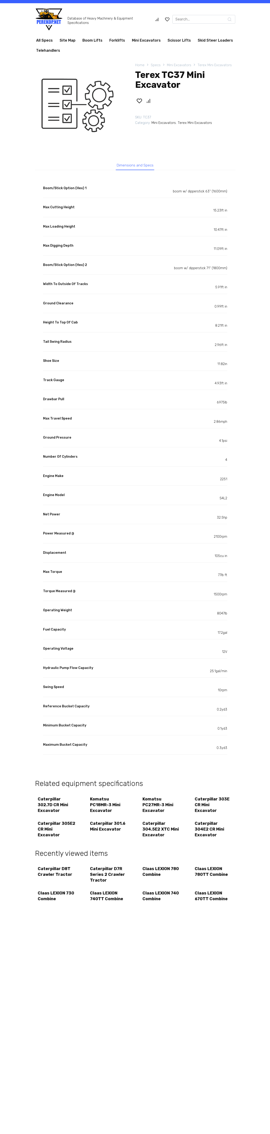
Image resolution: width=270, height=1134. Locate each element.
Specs (156, 65)
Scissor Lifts (179, 40)
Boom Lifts (92, 40)
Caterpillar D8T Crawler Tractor (55, 876)
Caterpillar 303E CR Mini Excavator (212, 806)
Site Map (67, 40)
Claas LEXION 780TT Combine (212, 876)
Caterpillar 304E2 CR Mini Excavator (210, 832)
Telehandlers (48, 50)
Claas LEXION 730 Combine (52, 902)
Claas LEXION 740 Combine (157, 902)
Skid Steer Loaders (215, 40)
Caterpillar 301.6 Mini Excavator (108, 829)
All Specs (44, 40)
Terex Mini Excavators (214, 65)
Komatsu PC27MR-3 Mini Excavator (158, 806)
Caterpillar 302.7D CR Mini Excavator (53, 806)
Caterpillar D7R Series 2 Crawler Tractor (108, 879)
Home (140, 65)
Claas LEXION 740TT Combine (107, 902)
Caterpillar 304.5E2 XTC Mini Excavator (158, 832)
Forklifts (117, 40)
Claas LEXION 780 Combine (157, 876)
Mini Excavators (146, 40)
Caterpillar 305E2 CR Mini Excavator (53, 832)
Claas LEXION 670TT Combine (211, 902)
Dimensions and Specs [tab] (135, 165)
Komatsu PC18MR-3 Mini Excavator (106, 806)
